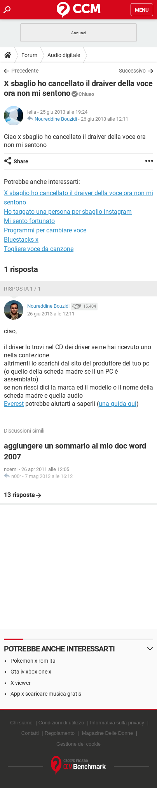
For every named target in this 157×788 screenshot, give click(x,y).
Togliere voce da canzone (38, 249)
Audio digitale (63, 55)
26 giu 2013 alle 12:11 (104, 119)
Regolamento (60, 733)
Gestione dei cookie (78, 744)
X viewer (20, 683)
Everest (14, 403)
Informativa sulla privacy (117, 723)
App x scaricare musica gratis (45, 694)
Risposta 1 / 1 (22, 289)
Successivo (132, 71)
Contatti (30, 733)
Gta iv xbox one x (30, 672)
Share (21, 161)
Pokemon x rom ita (33, 661)
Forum (29, 55)
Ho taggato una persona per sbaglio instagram (68, 211)
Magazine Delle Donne (107, 733)
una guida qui (117, 403)
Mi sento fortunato (29, 221)
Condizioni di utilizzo (61, 723)
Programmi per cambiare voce (45, 230)
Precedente (24, 71)
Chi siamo (21, 723)
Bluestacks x (21, 239)
